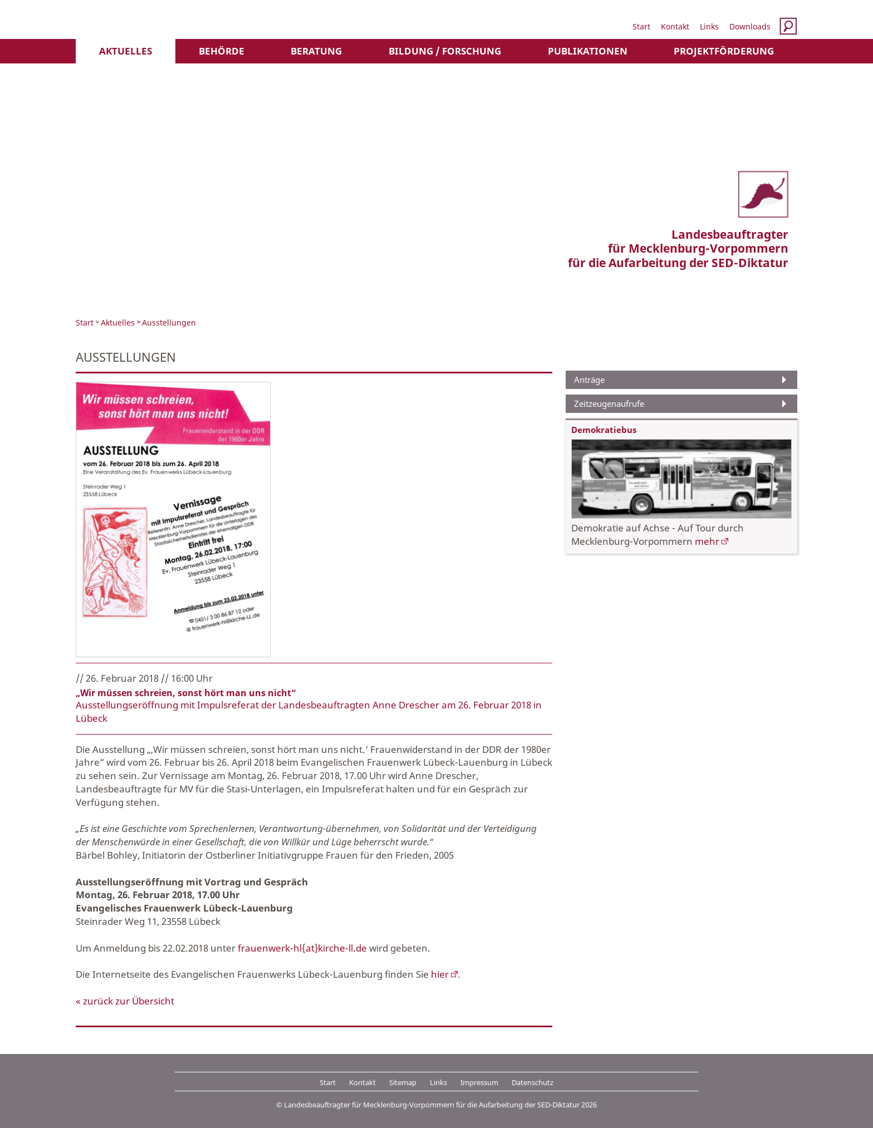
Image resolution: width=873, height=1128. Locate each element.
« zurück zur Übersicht (125, 1000)
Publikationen (587, 51)
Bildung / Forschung (445, 51)
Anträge (589, 379)
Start (641, 26)
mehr (707, 541)
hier (440, 974)
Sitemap (402, 1082)
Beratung (316, 51)
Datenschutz (532, 1082)
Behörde (221, 51)
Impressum (479, 1082)
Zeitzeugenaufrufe (609, 403)
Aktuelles (125, 51)
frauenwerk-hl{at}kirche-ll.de (302, 948)
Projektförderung (724, 51)
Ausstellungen (169, 322)
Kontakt (675, 26)
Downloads (750, 26)
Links (709, 26)
